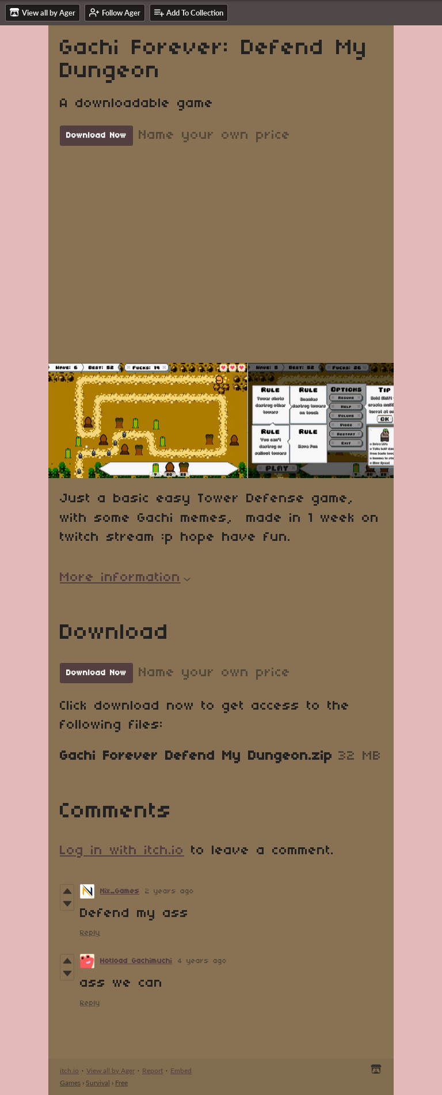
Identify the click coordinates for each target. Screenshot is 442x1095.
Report (152, 1070)
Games (70, 1082)
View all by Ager (110, 1070)
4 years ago (202, 961)
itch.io (69, 1070)
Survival (98, 1082)
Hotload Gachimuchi (136, 961)
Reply (90, 933)
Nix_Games (119, 891)
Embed (181, 1070)
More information (125, 578)
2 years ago (169, 891)
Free (121, 1082)
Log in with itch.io (122, 851)
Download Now (96, 135)
